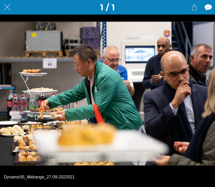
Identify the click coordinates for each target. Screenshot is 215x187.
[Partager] (194, 7)
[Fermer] (7, 7)
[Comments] (208, 7)
